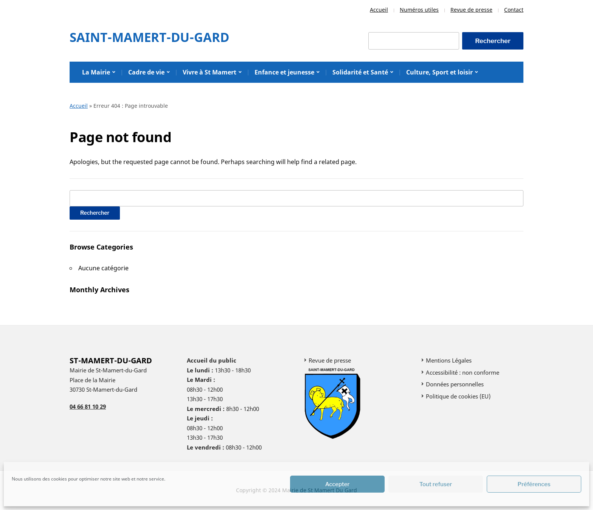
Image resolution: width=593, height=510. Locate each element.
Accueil (379, 9)
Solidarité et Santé (360, 72)
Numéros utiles (419, 9)
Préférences (534, 484)
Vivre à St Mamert (209, 72)
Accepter (337, 484)
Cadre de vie (146, 72)
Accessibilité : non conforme (462, 372)
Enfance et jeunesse (284, 72)
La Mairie (96, 72)
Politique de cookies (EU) (458, 396)
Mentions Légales (449, 360)
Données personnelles (455, 384)
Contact (513, 9)
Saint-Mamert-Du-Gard (149, 37)
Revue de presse (471, 9)
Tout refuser (435, 484)
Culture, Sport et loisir (439, 72)
